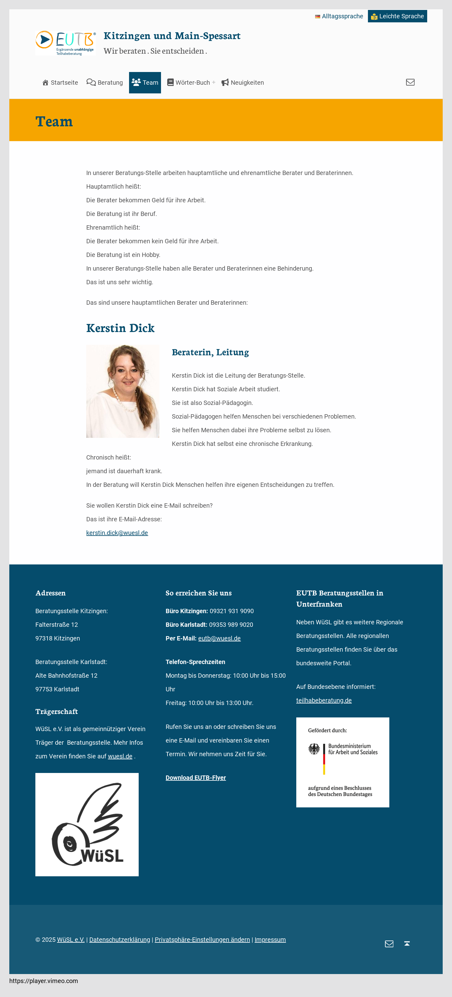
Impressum (270, 939)
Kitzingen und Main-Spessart (172, 35)
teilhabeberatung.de (324, 700)
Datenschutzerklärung (119, 939)
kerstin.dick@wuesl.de (117, 533)
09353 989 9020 (231, 624)
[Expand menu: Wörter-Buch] (213, 82)
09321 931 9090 (232, 611)
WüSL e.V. (71, 939)
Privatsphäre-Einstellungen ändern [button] (202, 939)
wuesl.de (120, 756)
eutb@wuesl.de (219, 638)
